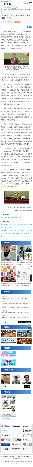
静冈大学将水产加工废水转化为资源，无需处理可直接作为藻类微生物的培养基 (16, 317)
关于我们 (25, 3)
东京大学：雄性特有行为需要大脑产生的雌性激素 (14, 298)
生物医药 (14, 8)
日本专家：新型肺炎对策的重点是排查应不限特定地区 (16, 10)
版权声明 (20, 456)
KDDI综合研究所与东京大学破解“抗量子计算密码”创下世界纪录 (16, 303)
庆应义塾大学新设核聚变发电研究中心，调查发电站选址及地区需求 (16, 308)
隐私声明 (28, 456)
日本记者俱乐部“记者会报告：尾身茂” (12, 217)
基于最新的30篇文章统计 (24, 322)
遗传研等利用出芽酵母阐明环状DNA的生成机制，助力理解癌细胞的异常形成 (16, 313)
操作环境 (12, 456)
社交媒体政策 (16, 458)
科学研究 (7, 8)
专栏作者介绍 (8, 370)
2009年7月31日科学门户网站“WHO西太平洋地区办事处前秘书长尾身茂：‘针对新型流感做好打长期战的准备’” (16, 233)
